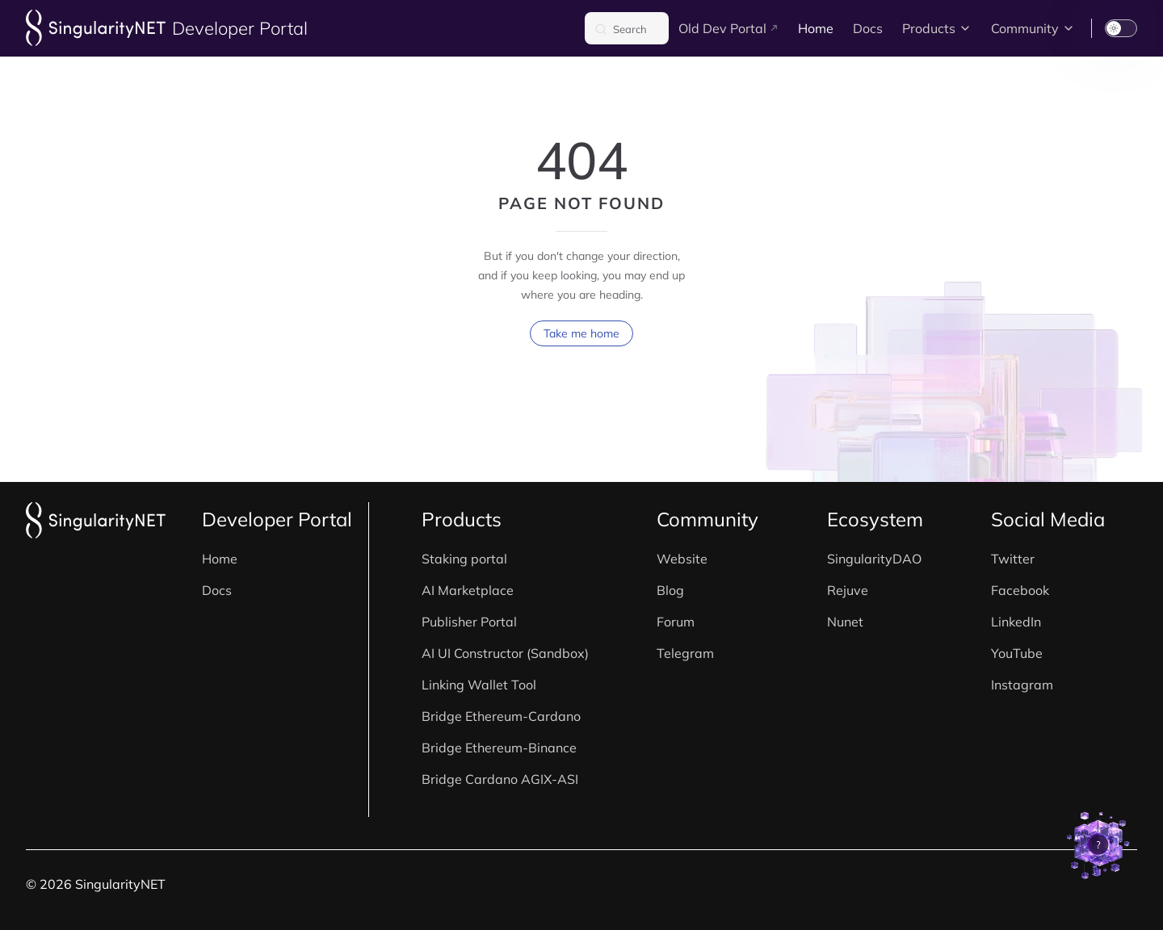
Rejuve (847, 590)
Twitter (1013, 559)
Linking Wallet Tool (479, 685)
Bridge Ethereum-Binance (499, 747)
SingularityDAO (874, 559)
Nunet (845, 622)
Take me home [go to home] (581, 333)
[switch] (1121, 28)
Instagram (1022, 685)
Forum (676, 622)
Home (219, 559)
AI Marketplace (468, 590)
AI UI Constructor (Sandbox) (505, 653)
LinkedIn (1016, 622)
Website (682, 559)
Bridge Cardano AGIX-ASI (500, 779)
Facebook (1020, 590)
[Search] (627, 28)
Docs (217, 590)
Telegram (685, 653)
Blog (670, 590)
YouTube (1017, 653)
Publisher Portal (469, 622)
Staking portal (464, 559)
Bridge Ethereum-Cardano (501, 716)
